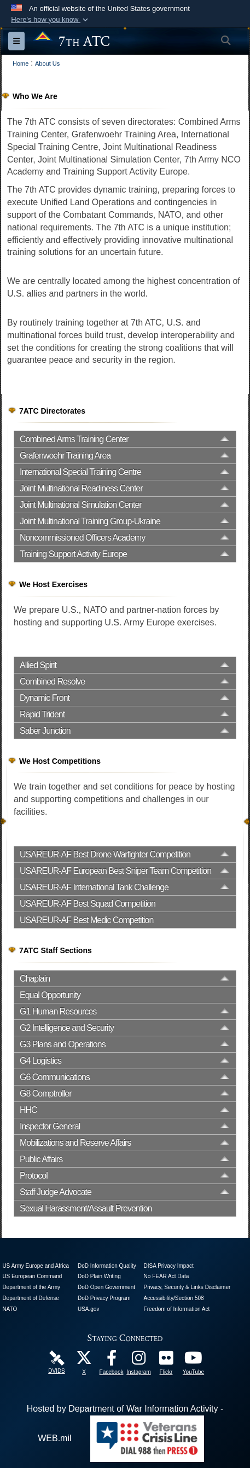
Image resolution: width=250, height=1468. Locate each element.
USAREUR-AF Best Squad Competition (87, 903)
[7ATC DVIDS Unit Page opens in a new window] (57, 1357)
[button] (50, 19)
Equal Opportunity (50, 995)
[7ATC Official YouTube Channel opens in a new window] (193, 1360)
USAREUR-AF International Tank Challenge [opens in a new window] (94, 887)
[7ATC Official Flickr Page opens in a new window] (166, 1360)
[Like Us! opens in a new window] (111, 1360)
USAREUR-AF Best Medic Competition (86, 920)
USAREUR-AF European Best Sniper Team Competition (115, 870)
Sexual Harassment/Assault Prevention (86, 1208)
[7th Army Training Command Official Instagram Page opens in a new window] (139, 1360)
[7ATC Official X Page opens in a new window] (84, 1360)
